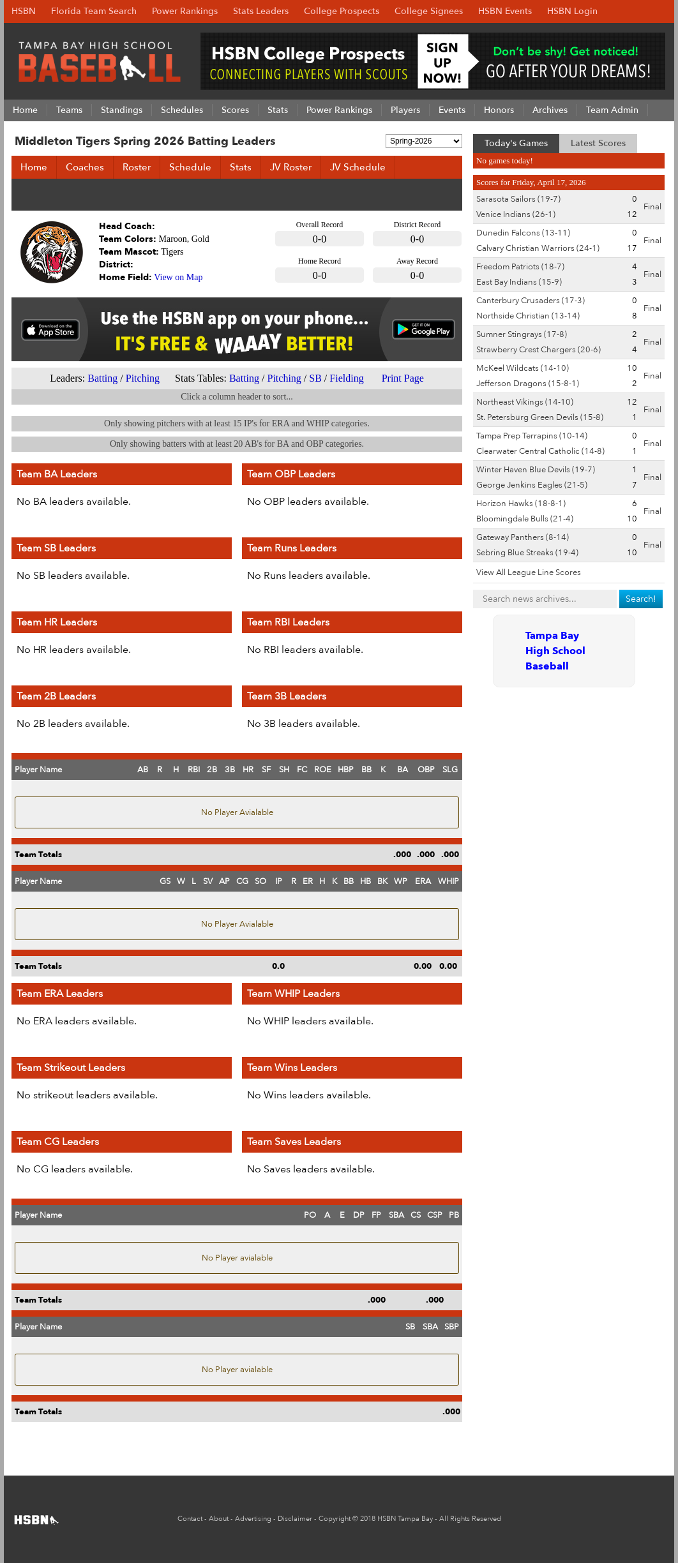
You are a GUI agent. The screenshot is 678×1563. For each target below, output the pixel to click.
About (219, 1518)
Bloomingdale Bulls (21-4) (524, 519)
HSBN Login (572, 11)
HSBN (23, 11)
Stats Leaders (261, 11)
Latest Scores (598, 143)
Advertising (253, 1518)
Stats (241, 167)
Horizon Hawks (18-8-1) (521, 503)
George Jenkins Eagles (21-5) (531, 485)
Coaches (85, 167)
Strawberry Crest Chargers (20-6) (538, 349)
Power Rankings (185, 11)
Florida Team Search (94, 11)
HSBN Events (505, 11)
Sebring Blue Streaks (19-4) (527, 552)
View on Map (178, 277)
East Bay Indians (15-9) (519, 282)
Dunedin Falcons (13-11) (523, 233)
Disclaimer (295, 1518)
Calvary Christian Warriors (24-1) (537, 248)
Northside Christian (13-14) (528, 316)
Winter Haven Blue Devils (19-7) (535, 469)
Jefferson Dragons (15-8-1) (527, 383)
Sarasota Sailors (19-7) (518, 199)
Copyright (334, 1518)
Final (652, 207)
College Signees (429, 11)
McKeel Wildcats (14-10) (522, 368)
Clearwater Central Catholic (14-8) (540, 451)
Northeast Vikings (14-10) (524, 402)
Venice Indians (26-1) (515, 214)
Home (33, 167)
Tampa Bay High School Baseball (555, 651)
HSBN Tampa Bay (405, 1518)
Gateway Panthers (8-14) (522, 537)
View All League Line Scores (528, 572)
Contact (189, 1518)
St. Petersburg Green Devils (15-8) (539, 417)
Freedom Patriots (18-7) (520, 267)
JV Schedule (358, 167)
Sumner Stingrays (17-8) (521, 334)
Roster (137, 167)
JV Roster (291, 167)
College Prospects (341, 11)
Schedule (190, 167)
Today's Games (516, 143)
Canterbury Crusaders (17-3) (530, 300)
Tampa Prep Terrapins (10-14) (531, 436)
